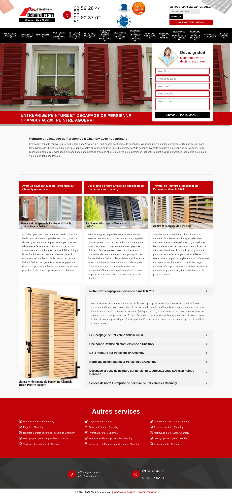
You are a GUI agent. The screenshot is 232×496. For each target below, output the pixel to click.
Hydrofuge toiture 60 (210, 36)
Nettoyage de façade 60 (90, 36)
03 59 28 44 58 (87, 10)
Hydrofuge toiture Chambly (103, 433)
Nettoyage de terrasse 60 (120, 36)
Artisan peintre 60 (224, 36)
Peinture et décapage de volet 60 (195, 36)
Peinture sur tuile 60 (164, 36)
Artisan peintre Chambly (167, 444)
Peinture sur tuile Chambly (168, 427)
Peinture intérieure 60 (150, 36)
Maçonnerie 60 (42, 36)
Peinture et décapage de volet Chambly (110, 438)
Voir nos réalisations (191, 22)
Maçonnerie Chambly (100, 421)
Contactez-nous (147, 492)
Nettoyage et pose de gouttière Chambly (45, 438)
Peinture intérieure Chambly (38, 421)
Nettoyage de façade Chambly (171, 438)
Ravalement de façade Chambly (171, 421)
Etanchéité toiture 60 (27, 36)
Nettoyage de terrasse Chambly (171, 433)
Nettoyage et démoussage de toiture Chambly (114, 444)
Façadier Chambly (33, 427)
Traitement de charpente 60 (59, 36)
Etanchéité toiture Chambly (104, 427)
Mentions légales (124, 492)
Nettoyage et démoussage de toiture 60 (179, 36)
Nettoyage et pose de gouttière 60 (75, 36)
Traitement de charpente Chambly (42, 444)
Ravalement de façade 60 (10, 36)
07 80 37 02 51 (87, 20)
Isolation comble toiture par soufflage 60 (105, 36)
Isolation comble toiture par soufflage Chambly (49, 433)
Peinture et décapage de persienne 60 (135, 36)
